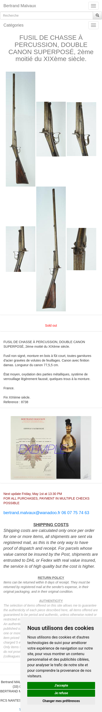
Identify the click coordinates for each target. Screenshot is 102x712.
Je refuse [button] (61, 693)
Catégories (13, 25)
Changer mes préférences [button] (61, 701)
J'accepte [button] (61, 685)
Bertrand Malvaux (19, 5)
